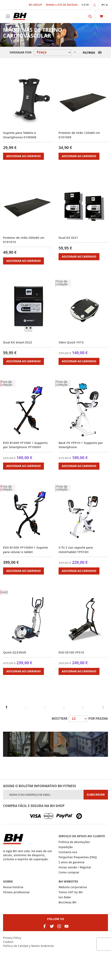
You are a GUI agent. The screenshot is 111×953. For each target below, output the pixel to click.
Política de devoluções (74, 842)
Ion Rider (65, 897)
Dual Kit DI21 (68, 238)
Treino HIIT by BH (71, 892)
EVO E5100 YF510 (71, 652)
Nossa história (13, 887)
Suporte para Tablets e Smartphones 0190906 (19, 135)
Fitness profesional (16, 892)
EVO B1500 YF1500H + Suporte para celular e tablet (25, 549)
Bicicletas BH (67, 902)
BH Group (35, 4)
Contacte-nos (68, 852)
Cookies (8, 942)
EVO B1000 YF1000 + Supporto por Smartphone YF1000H (25, 445)
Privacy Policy (12, 938)
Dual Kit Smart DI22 (17, 342)
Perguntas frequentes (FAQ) (78, 857)
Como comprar (69, 872)
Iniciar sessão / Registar (75, 867)
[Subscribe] (96, 794)
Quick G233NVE (14, 652)
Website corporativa (73, 887)
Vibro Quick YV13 (71, 342)
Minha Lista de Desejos (62, 4)
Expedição (66, 847)
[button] (105, 5)
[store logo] (20, 16)
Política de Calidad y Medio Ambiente (28, 946)
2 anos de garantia (71, 862)
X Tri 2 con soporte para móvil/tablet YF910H (76, 549)
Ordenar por (21, 52)
